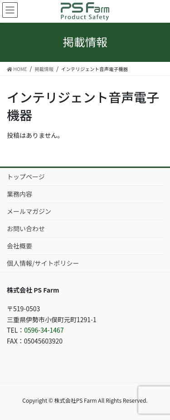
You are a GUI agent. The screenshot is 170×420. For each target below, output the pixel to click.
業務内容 (19, 193)
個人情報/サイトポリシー (43, 263)
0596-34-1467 (43, 329)
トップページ (26, 176)
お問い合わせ (26, 228)
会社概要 (19, 245)
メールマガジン (29, 211)
